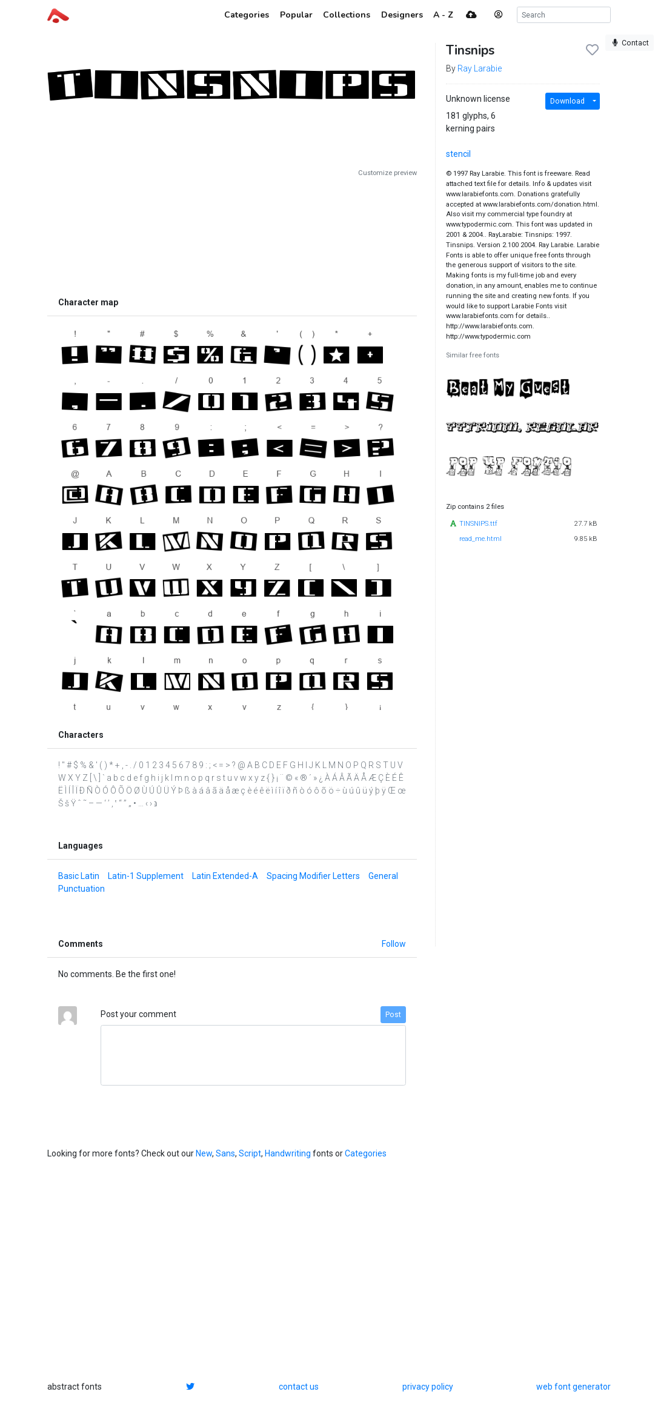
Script (250, 1153)
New (204, 1153)
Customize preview (387, 173)
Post (393, 1014)
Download (567, 101)
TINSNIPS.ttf (478, 524)
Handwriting (288, 1153)
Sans (225, 1153)
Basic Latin (78, 876)
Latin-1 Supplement (146, 876)
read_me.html (480, 539)
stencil (458, 154)
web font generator (573, 1386)
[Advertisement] (232, 234)
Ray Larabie (479, 68)
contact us (299, 1386)
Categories (366, 1153)
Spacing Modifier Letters (313, 876)
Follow (394, 944)
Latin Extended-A (225, 876)
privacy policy (427, 1386)
